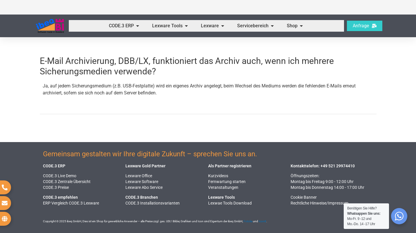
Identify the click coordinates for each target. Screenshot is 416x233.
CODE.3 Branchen (141, 197)
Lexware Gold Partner (145, 166)
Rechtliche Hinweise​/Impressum (319, 203)
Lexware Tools (221, 197)
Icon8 (262, 221)
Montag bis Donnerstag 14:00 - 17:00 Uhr (327, 187)
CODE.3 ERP (54, 166)
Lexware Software (141, 181)
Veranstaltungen (223, 187)
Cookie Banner (304, 197)
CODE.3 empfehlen (60, 197)
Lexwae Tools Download (230, 203)
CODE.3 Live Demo (59, 175)
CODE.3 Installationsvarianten (152, 203)
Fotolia (248, 221)
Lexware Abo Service (144, 187)
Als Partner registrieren (229, 166)
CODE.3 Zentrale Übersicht (67, 181)
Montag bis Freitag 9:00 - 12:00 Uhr (322, 181)
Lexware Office (138, 175)
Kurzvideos (218, 175)
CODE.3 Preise (56, 187)
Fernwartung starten (227, 181)
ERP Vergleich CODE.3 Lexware (71, 203)
